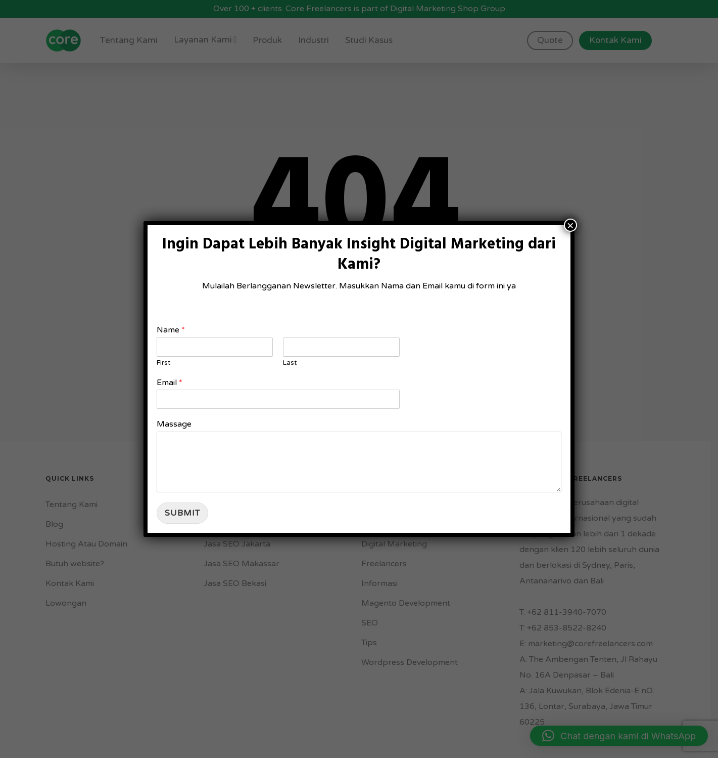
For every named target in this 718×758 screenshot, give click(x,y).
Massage (174, 424)
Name (171, 330)
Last (290, 363)
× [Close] (570, 225)
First (163, 363)
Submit (182, 513)
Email (169, 382)
